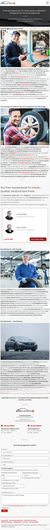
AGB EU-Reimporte (6, 522)
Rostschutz (42, 147)
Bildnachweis (18, 522)
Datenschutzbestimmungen (16, 505)
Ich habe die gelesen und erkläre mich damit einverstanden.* (25, 505)
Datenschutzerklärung (16, 520)
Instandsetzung (26, 85)
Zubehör (46, 159)
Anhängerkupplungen (24, 163)
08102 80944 (34, 425)
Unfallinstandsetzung (21, 77)
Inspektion (12, 155)
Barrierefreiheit (34, 522)
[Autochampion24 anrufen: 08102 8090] (8, 239)
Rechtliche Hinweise (30, 520)
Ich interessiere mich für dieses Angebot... (25, 499)
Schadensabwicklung (27, 159)
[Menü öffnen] (47, 3)
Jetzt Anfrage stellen (38, 239)
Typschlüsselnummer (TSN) (30, 473)
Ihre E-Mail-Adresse (7, 455)
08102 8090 (7, 425)
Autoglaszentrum (18, 92)
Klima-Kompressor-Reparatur (27, 172)
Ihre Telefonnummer (7, 462)
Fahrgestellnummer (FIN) (8, 483)
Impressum (4, 520)
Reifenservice (27, 155)
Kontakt (25, 522)
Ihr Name (4, 449)
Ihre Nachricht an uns (7, 492)
